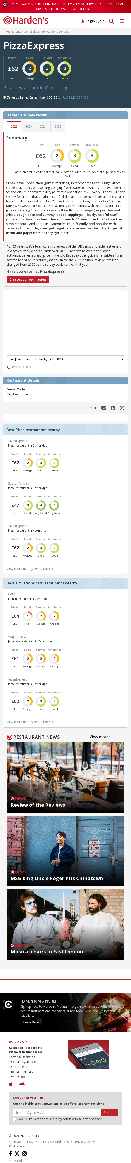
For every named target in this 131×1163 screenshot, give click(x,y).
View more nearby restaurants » (30, 568)
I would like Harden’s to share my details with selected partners (58, 1119)
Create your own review (27, 279)
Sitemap (15, 1141)
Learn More (31, 1022)
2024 (43, 126)
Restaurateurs (19, 1146)
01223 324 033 (19, 367)
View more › (100, 736)
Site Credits (17, 1160)
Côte (11, 594)
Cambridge (54, 31)
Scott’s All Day (18, 483)
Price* (12, 57)
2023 (58, 126)
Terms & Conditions (54, 1141)
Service (47, 57)
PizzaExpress (17, 441)
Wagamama (17, 636)
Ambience (64, 57)
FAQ (30, 1141)
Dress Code (16, 389)
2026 (14, 126)
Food (29, 57)
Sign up (109, 1112)
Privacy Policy (85, 1141)
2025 (29, 126)
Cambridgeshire (34, 31)
